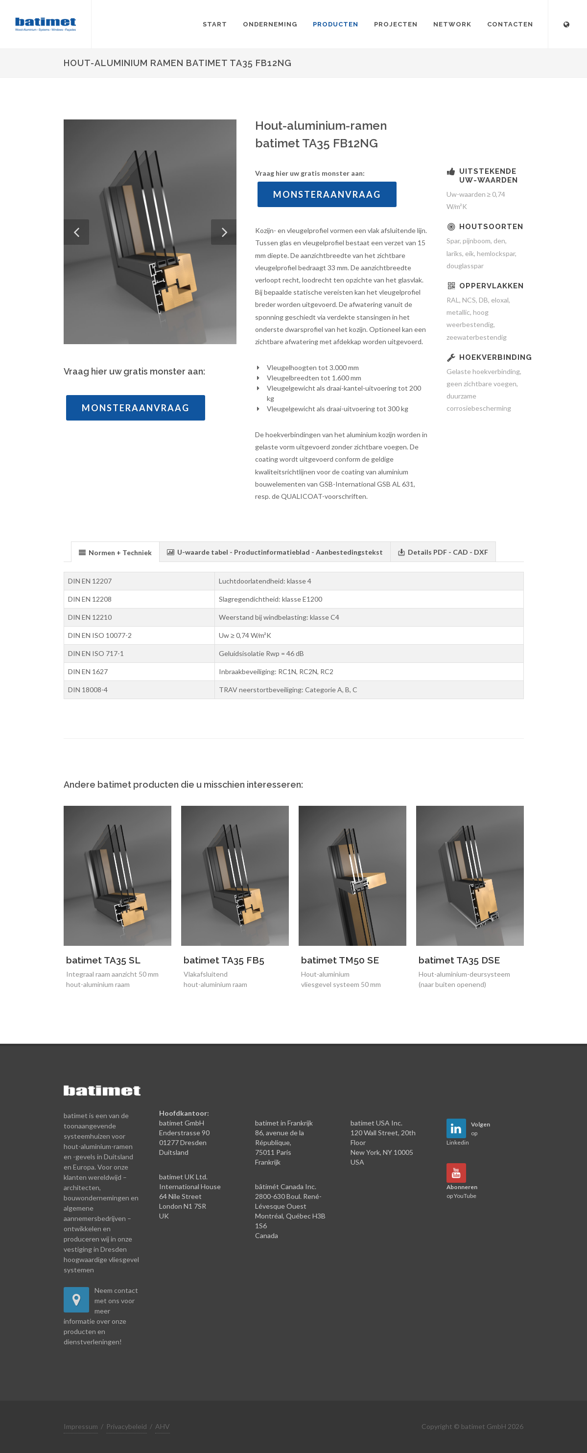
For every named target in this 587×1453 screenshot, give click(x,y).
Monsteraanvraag (135, 407)
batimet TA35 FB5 (224, 960)
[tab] (115, 551)
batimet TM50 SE (340, 960)
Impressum (81, 1426)
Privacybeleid (126, 1426)
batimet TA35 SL (103, 960)
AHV (162, 1426)
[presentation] (115, 552)
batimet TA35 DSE (459, 960)
